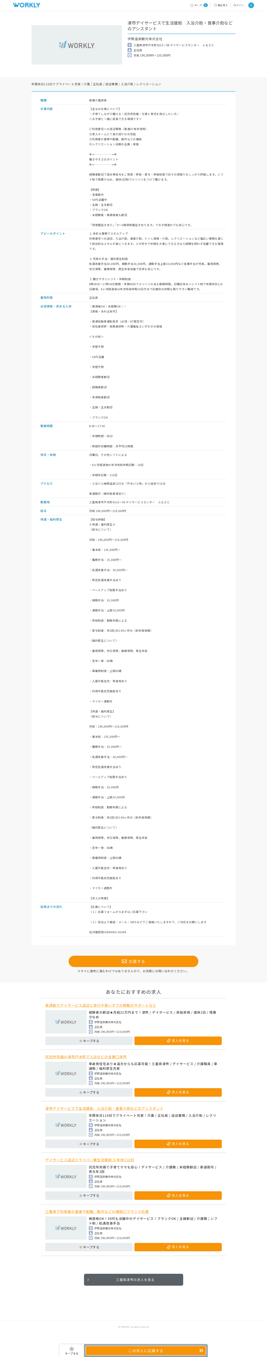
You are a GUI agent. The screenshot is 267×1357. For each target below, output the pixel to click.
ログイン (238, 5)
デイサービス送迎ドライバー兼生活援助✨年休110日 (89, 1169)
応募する (133, 970)
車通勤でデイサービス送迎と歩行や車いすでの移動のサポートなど (100, 1014)
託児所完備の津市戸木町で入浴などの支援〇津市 (86, 1065)
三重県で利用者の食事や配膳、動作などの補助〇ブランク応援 (97, 1220)
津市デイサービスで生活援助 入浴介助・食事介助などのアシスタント (104, 1117)
